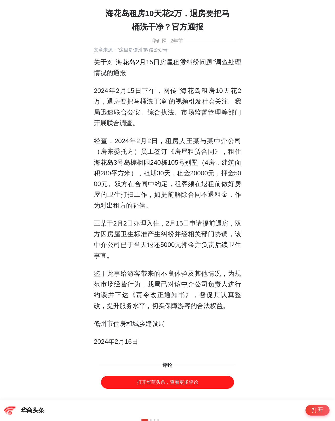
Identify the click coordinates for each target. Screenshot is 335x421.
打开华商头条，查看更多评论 (167, 382)
